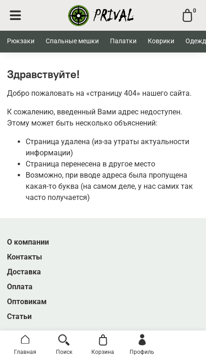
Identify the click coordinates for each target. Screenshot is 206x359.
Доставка (24, 271)
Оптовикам (27, 301)
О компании (28, 242)
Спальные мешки (72, 41)
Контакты (24, 257)
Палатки (123, 41)
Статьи (19, 316)
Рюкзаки (20, 41)
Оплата (20, 286)
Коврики (161, 41)
